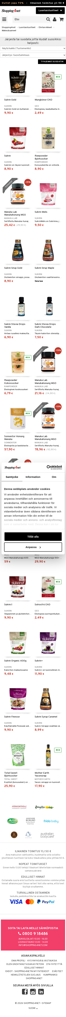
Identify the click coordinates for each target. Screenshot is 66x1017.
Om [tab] (54, 476)
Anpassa (33, 547)
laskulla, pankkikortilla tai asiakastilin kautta (33, 897)
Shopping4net (8, 27)
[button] (61, 19)
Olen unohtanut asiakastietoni (25, 964)
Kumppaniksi (50, 975)
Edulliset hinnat (34, 967)
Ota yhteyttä (54, 964)
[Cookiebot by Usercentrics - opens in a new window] (47, 467)
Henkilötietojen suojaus (26, 975)
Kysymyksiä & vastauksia (42, 960)
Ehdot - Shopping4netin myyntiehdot (27, 971)
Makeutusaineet (9, 30)
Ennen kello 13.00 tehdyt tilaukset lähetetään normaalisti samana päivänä (33, 867)
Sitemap (46, 1003)
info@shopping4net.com (33, 945)
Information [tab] (33, 476)
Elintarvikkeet (45, 27)
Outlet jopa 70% (13, 3)
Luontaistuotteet (27, 27)
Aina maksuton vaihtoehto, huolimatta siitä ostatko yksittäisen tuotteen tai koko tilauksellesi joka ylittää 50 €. (33, 855)
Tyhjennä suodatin (52, 61)
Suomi (33, 1008)
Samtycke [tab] (12, 476)
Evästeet (57, 971)
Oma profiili (18, 960)
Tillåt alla (33, 536)
